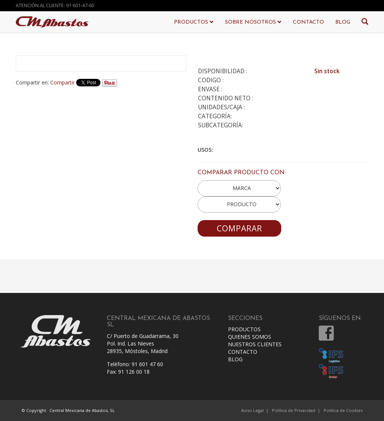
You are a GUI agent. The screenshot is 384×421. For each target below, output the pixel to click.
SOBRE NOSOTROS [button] (253, 22)
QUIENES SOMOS (249, 336)
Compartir (62, 82)
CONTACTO (308, 22)
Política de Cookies (343, 410)
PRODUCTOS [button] (194, 22)
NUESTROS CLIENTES (255, 344)
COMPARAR (239, 228)
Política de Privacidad (293, 410)
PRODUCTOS (244, 329)
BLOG (342, 22)
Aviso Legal (252, 410)
